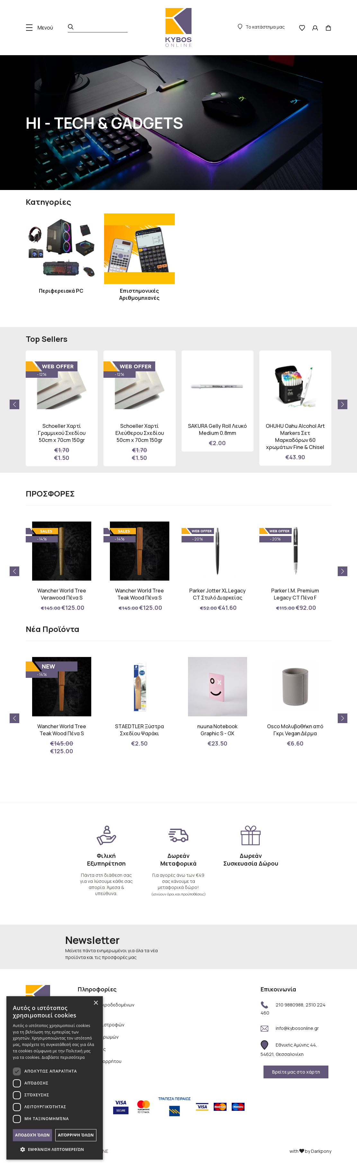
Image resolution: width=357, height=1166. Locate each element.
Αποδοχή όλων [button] (32, 1135)
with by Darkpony (310, 1151)
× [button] (95, 1003)
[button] (342, 404)
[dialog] (54, 1078)
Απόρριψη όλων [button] (76, 1135)
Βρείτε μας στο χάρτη (296, 1072)
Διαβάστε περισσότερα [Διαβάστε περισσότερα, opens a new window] (63, 1057)
